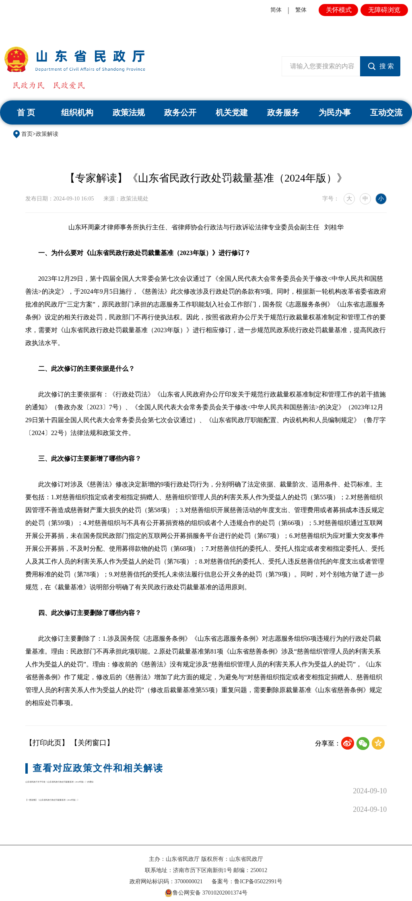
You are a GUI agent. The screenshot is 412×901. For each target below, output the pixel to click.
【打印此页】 (47, 743)
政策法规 (129, 112)
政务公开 (180, 112)
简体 (276, 10)
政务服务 (283, 112)
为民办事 (335, 112)
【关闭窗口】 (92, 743)
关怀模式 (339, 9)
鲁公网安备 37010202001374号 (206, 885)
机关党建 (232, 112)
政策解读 (47, 134)
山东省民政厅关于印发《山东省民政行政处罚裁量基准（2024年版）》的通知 (148, 787)
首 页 (26, 112)
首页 (27, 134)
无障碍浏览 (384, 9)
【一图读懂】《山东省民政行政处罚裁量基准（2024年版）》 (123, 802)
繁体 (301, 10)
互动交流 (386, 112)
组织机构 (77, 112)
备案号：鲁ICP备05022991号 (247, 874)
